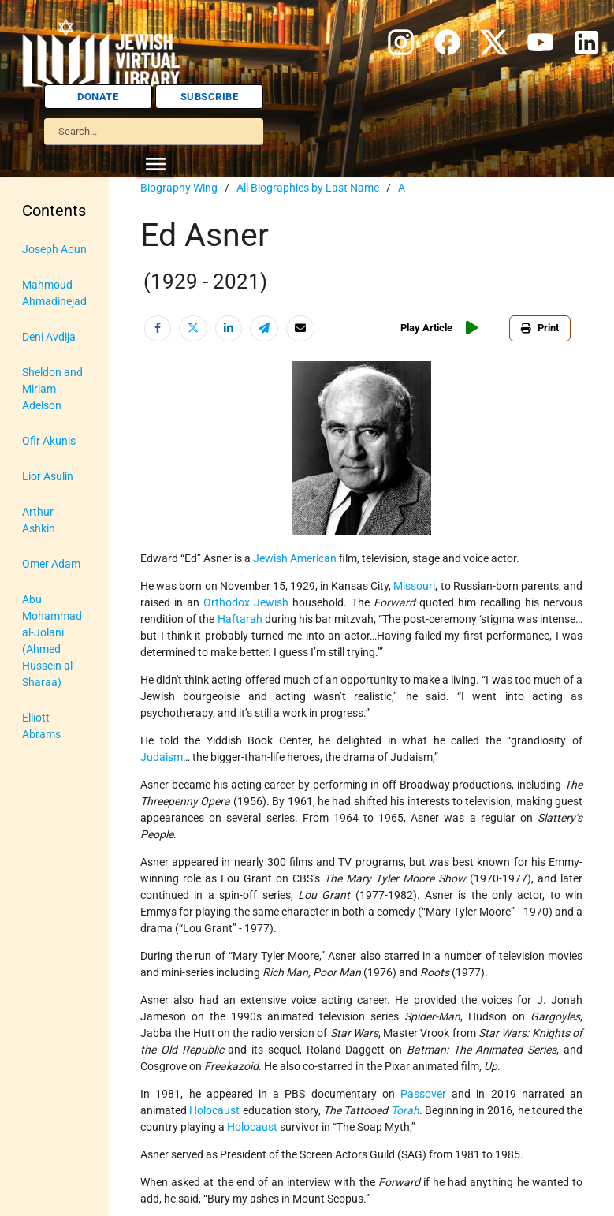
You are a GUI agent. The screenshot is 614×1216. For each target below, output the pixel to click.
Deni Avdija (49, 336)
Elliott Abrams (41, 725)
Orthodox (226, 602)
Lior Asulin (47, 476)
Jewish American (295, 558)
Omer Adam (51, 564)
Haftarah (240, 619)
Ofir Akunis (49, 441)
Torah (405, 1110)
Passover (423, 1093)
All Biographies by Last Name (307, 187)
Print (540, 328)
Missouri (414, 586)
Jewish (271, 602)
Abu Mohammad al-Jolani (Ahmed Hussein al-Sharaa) (52, 640)
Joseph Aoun (54, 249)
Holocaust (214, 1110)
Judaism (161, 757)
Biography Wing (179, 187)
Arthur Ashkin (38, 520)
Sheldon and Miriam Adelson (52, 389)
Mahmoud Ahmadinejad (54, 293)
